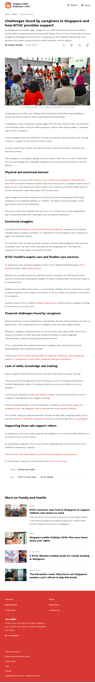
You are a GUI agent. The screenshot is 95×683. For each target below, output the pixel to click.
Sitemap (8, 672)
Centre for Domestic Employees (28, 418)
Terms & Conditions (12, 652)
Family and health (26, 469)
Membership (11, 605)
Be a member (11, 636)
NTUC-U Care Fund (27, 476)
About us (9, 600)
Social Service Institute (65, 408)
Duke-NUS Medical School (42, 394)
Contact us (54, 611)
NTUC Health (47, 476)
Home (7, 14)
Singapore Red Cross (35, 408)
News (14, 14)
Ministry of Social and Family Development (42, 229)
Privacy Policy (10, 662)
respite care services (31, 268)
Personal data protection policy (17, 657)
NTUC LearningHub (78, 418)
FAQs (7, 667)
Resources (54, 605)
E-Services (10, 611)
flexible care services (46, 302)
